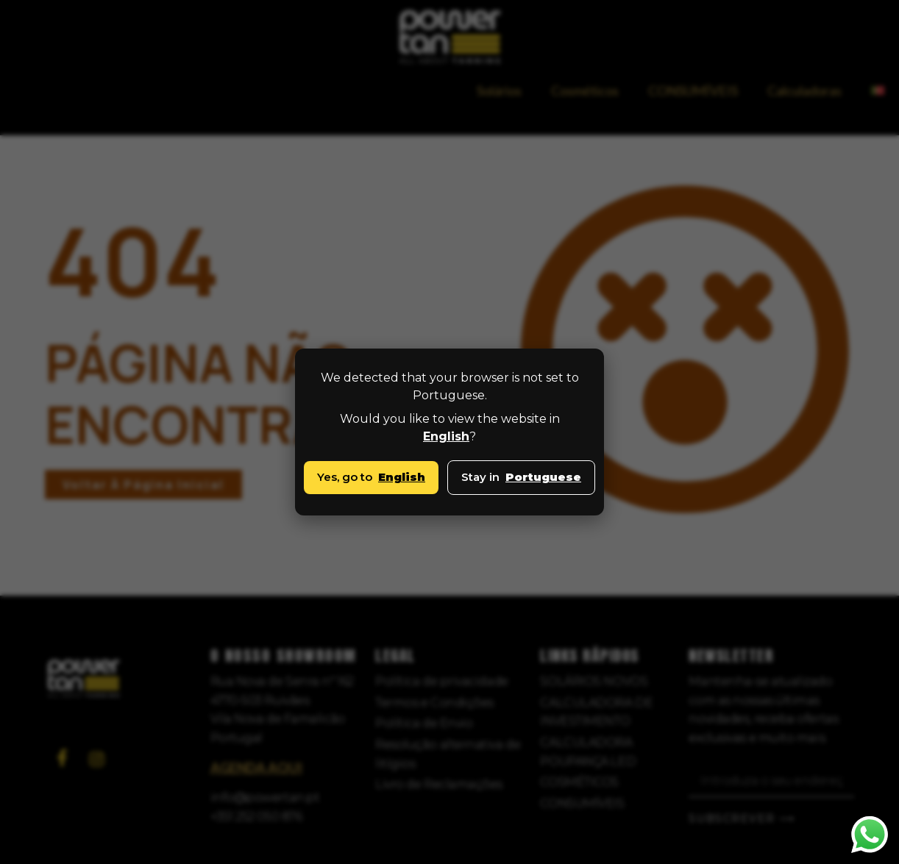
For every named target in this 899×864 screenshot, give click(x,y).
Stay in (521, 477)
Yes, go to (371, 477)
